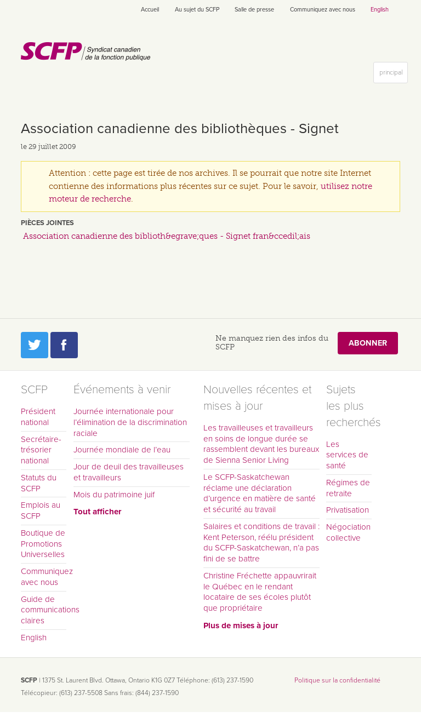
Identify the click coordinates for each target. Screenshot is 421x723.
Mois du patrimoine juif (114, 495)
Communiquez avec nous (322, 9)
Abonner (368, 343)
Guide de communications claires (43, 610)
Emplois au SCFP (40, 510)
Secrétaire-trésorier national (41, 450)
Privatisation (347, 510)
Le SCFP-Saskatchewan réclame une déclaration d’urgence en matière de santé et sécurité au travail (259, 493)
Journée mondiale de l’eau (121, 450)
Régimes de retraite (348, 488)
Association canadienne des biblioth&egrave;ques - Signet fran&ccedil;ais (166, 236)
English (380, 9)
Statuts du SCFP (38, 483)
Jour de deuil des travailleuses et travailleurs (128, 472)
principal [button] (393, 74)
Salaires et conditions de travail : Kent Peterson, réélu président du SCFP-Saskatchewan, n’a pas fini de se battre (261, 542)
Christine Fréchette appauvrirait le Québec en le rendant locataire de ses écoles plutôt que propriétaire (259, 592)
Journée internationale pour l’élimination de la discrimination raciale (130, 422)
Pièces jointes (47, 223)
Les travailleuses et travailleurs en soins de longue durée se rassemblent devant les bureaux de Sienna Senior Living (261, 444)
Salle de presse (254, 9)
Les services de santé (347, 455)
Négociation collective (348, 532)
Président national (38, 416)
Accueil (150, 9)
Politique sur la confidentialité (337, 680)
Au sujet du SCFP (197, 9)
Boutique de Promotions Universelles (43, 544)
